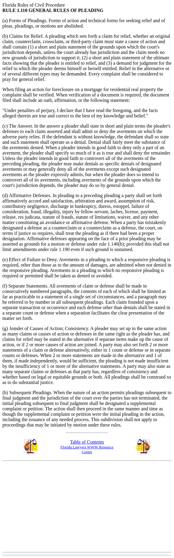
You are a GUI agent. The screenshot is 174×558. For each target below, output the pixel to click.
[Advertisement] (88, 505)
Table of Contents (87, 441)
